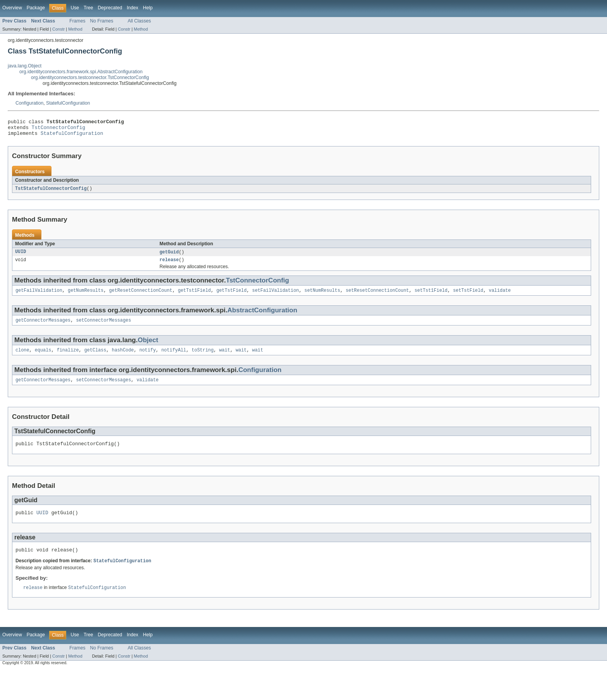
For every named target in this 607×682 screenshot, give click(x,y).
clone (22, 357)
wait (224, 357)
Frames (77, 21)
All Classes (139, 21)
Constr (58, 29)
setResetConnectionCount (377, 296)
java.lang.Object (24, 66)
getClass (95, 357)
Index (132, 7)
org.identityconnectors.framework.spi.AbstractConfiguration (80, 71)
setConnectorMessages (103, 327)
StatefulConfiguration (68, 103)
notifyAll (173, 357)
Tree (88, 7)
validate (500, 296)
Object (148, 346)
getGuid (169, 256)
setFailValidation (275, 296)
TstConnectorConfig (59, 129)
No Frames (101, 21)
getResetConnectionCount (140, 296)
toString (203, 357)
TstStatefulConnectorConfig (51, 192)
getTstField (231, 296)
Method (75, 29)
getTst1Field (194, 296)
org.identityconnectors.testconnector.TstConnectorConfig (90, 77)
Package (36, 7)
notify (147, 357)
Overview (12, 7)
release (169, 265)
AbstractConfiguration (262, 316)
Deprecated (110, 7)
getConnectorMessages (42, 327)
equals (43, 357)
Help (148, 7)
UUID (20, 256)
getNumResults (85, 296)
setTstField (468, 296)
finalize (68, 357)
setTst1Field (431, 296)
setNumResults (322, 296)
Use (74, 7)
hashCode (123, 357)
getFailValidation (38, 296)
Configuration (29, 103)
